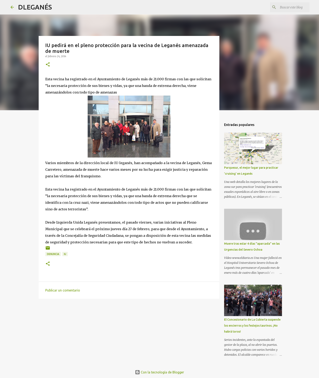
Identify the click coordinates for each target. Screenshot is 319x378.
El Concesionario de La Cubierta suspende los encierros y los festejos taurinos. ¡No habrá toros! (252, 325)
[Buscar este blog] (287, 7)
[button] (47, 65)
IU (65, 254)
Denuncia (53, 254)
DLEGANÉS (35, 7)
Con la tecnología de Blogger (159, 372)
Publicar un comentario (62, 290)
